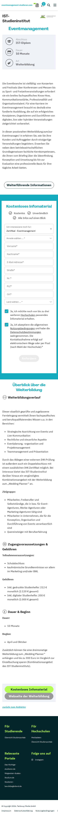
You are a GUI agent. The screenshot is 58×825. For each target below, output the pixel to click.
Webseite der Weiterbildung (29, 696)
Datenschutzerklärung (23, 811)
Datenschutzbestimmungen (25, 332)
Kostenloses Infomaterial (29, 689)
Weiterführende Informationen (29, 185)
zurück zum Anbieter (14, 707)
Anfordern (29, 358)
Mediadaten (36, 737)
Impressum (6, 811)
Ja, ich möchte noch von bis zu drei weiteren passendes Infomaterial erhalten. (29, 315)
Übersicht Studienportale (15, 737)
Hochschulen (28, 314)
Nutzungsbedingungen (22, 328)
